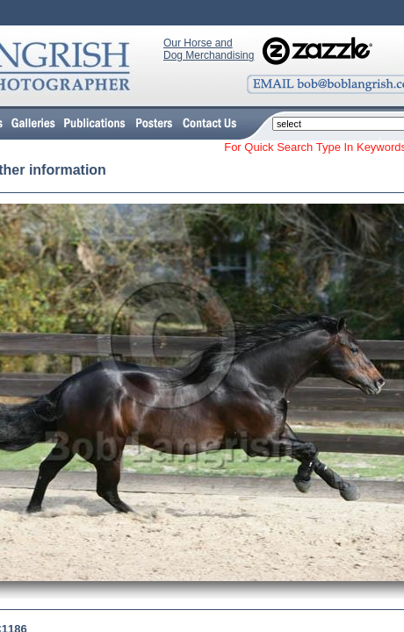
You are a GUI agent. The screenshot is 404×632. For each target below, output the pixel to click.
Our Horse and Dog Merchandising (208, 49)
